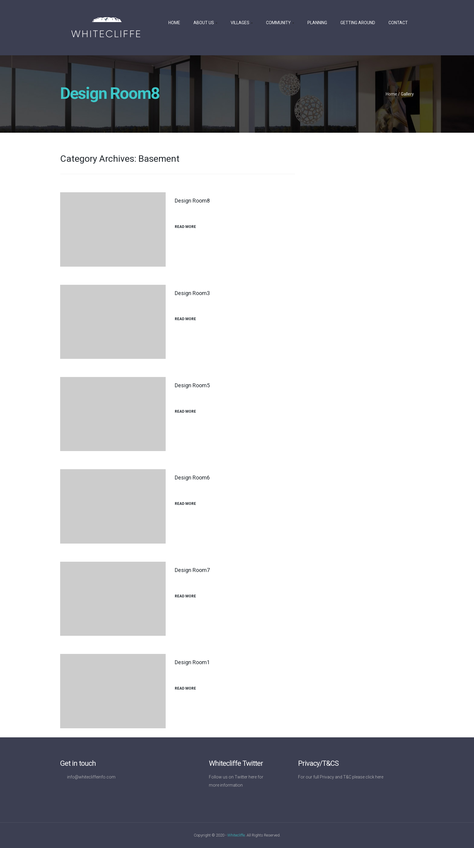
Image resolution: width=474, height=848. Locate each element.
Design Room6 (192, 477)
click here (374, 777)
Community (280, 22)
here (252, 777)
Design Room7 (192, 570)
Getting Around (357, 22)
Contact (398, 22)
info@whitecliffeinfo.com (91, 777)
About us (205, 22)
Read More (188, 227)
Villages (242, 22)
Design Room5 (192, 385)
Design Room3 (192, 293)
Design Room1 (192, 662)
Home (174, 22)
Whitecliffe (236, 835)
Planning (317, 22)
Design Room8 (192, 200)
